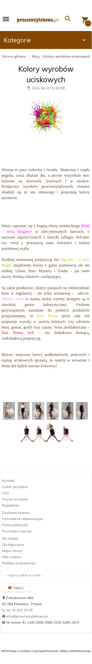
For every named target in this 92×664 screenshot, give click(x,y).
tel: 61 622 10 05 (17, 610)
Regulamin (10, 505)
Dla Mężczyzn (13, 544)
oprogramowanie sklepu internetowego (62, 651)
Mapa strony (12, 551)
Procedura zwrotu (16, 531)
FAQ (5, 493)
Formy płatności (15, 525)
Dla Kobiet (10, 538)
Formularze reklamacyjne (22, 519)
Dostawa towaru (16, 512)
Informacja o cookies (16, 651)
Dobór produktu (15, 487)
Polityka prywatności (19, 563)
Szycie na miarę (15, 499)
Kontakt (8, 480)
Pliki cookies (11, 557)
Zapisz (16, 587)
